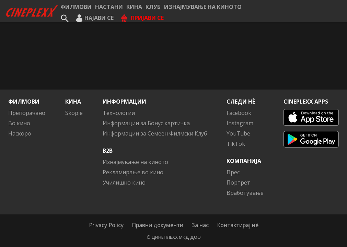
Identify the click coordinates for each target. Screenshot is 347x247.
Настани (109, 7)
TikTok (236, 144)
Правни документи (157, 225)
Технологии (119, 113)
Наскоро (19, 133)
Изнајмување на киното (203, 7)
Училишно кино (124, 182)
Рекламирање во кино (133, 172)
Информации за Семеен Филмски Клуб (155, 133)
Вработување (245, 193)
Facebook (239, 113)
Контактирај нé (237, 225)
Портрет (238, 182)
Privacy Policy (106, 225)
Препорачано (26, 113)
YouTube (238, 133)
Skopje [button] (74, 113)
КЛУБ (153, 7)
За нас (200, 225)
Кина (134, 7)
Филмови (76, 7)
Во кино (19, 123)
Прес (233, 172)
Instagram (240, 123)
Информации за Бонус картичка (146, 123)
